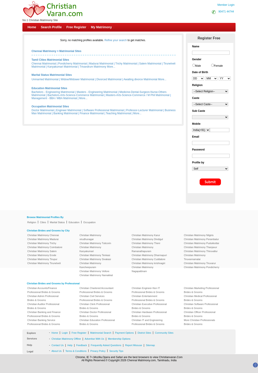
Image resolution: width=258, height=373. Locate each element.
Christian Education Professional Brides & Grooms (97, 322)
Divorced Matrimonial (108, 79)
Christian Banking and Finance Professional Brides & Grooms (44, 314)
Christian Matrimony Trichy (41, 243)
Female (218, 65)
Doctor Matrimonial (43, 110)
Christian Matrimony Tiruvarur (200, 263)
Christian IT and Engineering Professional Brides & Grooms (148, 322)
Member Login (225, 4)
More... (111, 66)
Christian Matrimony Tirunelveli (44, 263)
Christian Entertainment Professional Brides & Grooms (148, 298)
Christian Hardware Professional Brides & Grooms (149, 314)
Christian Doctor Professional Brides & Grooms (95, 314)
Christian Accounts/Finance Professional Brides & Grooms (43, 290)
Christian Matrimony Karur (146, 235)
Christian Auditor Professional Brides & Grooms (43, 306)
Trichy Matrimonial (126, 63)
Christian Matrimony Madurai (43, 239)
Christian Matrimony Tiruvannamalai (195, 257)
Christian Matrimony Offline (66, 338)
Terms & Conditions (75, 351)
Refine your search (116, 40)
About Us (57, 351)
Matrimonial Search (100, 332)
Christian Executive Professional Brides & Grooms (149, 306)
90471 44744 (226, 11)
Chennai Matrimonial (44, 63)
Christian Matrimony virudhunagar (90, 237)
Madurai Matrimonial (101, 63)
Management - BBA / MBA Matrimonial (54, 98)
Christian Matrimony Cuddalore (148, 259)
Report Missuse (133, 345)
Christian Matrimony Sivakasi (95, 259)
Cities (43, 222)
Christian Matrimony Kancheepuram (90, 265)
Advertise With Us (94, 338)
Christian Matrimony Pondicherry (201, 267)
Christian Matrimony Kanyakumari (90, 249)
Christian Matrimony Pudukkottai (201, 243)
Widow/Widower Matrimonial (77, 79)
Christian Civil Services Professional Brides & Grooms (95, 298)
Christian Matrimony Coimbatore (44, 247)
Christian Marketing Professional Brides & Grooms (201, 290)
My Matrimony (101, 27)
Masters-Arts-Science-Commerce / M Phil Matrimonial (137, 95)
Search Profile (51, 27)
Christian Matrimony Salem (42, 251)
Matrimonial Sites (70, 51)
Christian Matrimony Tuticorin (95, 243)
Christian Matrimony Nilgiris (199, 235)
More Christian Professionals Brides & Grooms (199, 322)
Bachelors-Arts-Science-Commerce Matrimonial (76, 95)
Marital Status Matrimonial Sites (52, 74)
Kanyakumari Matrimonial (62, 66)
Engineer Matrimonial (68, 110)
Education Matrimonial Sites (49, 88)
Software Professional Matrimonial (103, 110)
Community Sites (164, 332)
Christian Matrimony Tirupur (42, 259)
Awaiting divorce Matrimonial (140, 79)
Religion (31, 222)
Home (32, 27)
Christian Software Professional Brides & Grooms (201, 306)
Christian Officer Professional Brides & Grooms (199, 314)
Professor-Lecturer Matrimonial (144, 110)
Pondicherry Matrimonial (72, 63)
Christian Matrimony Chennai (43, 235)
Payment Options (124, 332)
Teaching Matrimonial (118, 113)
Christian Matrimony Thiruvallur (201, 251)
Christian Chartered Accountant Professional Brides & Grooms (96, 290)
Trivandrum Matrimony (93, 66)
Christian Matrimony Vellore (94, 271)
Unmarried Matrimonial (45, 79)
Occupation (89, 222)
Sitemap (150, 345)
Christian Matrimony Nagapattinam (142, 269)
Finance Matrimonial (92, 113)
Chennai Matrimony (44, 51)
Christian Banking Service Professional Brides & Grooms (43, 322)
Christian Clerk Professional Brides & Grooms (94, 306)
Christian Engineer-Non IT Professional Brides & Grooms (148, 290)
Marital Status (57, 222)
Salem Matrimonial (150, 63)
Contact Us (58, 345)
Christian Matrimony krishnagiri (148, 263)
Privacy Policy (97, 351)
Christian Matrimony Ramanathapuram (142, 249)
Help (70, 345)
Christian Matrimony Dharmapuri (149, 255)
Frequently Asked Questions (106, 345)
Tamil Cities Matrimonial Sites (50, 59)
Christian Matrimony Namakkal (96, 275)
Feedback (81, 345)
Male (198, 65)
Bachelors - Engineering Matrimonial (53, 92)
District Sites (144, 332)
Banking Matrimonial (66, 113)
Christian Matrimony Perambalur (201, 239)
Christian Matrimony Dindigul (147, 239)
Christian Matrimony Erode (41, 255)
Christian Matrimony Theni (146, 243)
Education (74, 222)
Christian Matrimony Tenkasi (94, 255)
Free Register (76, 27)
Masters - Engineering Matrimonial (97, 92)
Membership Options (119, 338)
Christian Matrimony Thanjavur (200, 247)
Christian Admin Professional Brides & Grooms (43, 298)
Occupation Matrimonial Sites (50, 106)
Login (65, 332)
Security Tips (116, 351)
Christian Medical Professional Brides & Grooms (200, 298)
